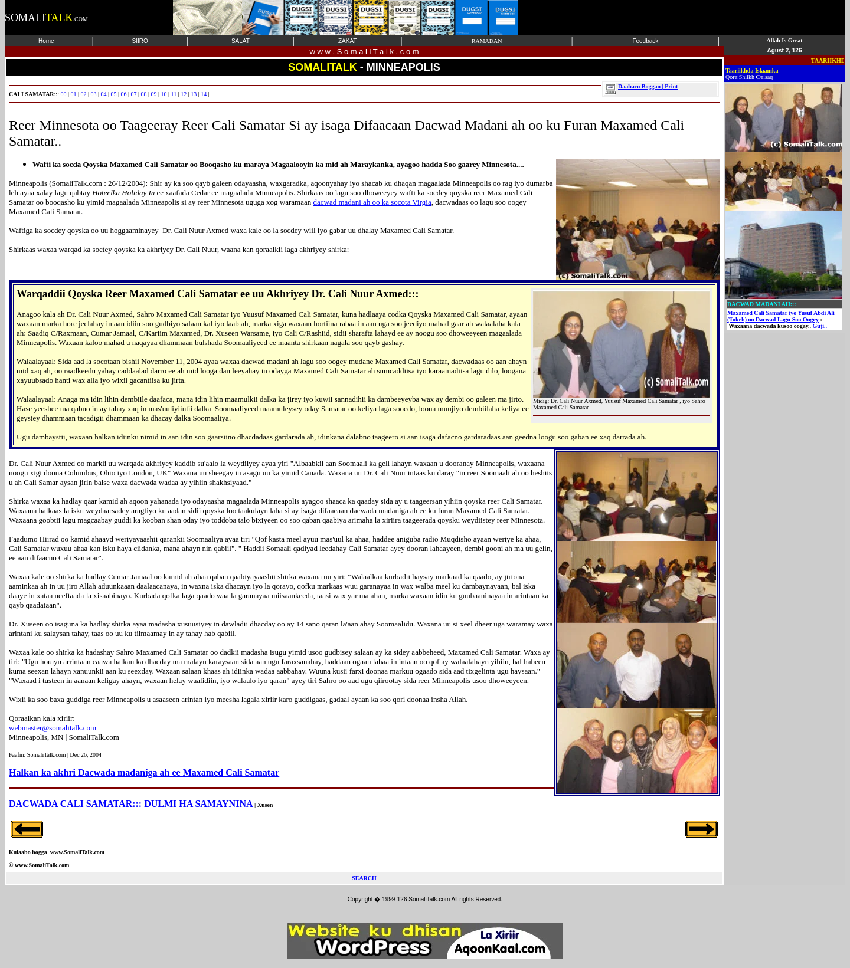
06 (124, 94)
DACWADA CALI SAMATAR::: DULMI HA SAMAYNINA (131, 804)
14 (204, 94)
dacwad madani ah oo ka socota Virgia (372, 202)
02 (83, 94)
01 (73, 94)
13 (194, 94)
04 (103, 94)
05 (114, 94)
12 (184, 94)
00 (63, 94)
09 (154, 94)
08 (144, 94)
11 (174, 94)
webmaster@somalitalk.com (52, 727)
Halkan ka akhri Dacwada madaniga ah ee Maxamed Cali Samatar (144, 772)
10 (164, 94)
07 (134, 94)
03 (93, 94)
